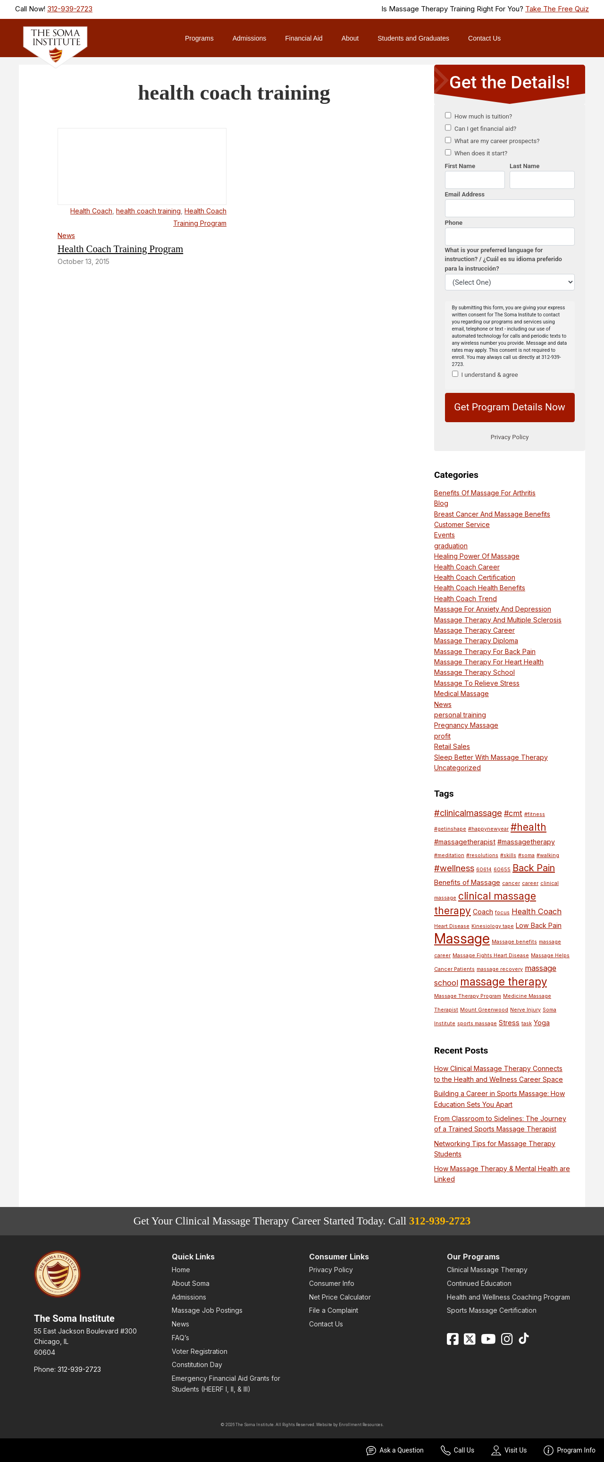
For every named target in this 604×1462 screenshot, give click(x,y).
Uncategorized (457, 768)
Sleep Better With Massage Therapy (491, 757)
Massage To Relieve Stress (477, 683)
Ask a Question (395, 1450)
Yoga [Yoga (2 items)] (542, 1023)
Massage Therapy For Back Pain (485, 651)
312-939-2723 (69, 9)
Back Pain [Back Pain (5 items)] (533, 868)
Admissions (250, 38)
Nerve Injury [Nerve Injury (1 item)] (525, 1010)
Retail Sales (452, 746)
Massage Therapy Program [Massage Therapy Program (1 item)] (467, 996)
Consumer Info (331, 1283)
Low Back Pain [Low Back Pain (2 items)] (539, 925)
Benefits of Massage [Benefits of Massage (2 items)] (467, 882)
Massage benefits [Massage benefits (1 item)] (514, 942)
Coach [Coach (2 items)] (483, 912)
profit (442, 736)
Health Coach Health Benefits (479, 588)
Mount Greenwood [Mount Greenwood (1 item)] (484, 1010)
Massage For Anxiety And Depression (492, 609)
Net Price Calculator (340, 1297)
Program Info (570, 1450)
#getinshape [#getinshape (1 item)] (450, 829)
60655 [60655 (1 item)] (502, 870)
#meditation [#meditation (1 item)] (449, 855)
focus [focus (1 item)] (502, 913)
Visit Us (509, 1450)
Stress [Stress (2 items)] (509, 1023)
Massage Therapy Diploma (476, 641)
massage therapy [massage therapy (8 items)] (503, 981)
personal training (460, 715)
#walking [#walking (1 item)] (548, 855)
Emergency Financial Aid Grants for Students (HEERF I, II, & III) (226, 1383)
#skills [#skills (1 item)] (508, 855)
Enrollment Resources (361, 1424)
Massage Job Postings (207, 1310)
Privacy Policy (331, 1270)
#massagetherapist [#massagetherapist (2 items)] (464, 842)
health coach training (148, 211)
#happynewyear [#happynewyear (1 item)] (488, 829)
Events (444, 535)
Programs (199, 38)
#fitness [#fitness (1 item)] (534, 814)
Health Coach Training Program (120, 248)
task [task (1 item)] (526, 1023)
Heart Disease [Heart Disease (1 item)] (452, 926)
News (66, 235)
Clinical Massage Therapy (487, 1270)
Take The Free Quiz (557, 9)
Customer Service (462, 524)
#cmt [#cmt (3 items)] (513, 813)
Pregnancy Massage (466, 725)
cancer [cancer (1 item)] (511, 883)
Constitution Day (197, 1364)
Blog (441, 503)
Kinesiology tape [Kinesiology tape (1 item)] (492, 926)
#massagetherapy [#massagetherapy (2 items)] (526, 842)
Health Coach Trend (465, 599)
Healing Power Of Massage (477, 556)
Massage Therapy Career (474, 630)
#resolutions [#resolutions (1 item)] (482, 855)
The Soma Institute (74, 1318)
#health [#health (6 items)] (528, 827)
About (350, 38)
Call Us (457, 1450)
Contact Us (484, 38)
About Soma (191, 1283)
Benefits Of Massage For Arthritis (485, 493)
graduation (451, 546)
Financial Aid (303, 38)
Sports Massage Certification (492, 1310)
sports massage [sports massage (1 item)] (477, 1023)
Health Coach (91, 211)
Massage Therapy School (474, 672)
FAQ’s (180, 1338)
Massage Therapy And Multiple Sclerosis (498, 620)
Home (181, 1270)
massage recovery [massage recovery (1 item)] (500, 969)
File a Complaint (333, 1310)
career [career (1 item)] (530, 883)
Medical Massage (461, 693)
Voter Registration (199, 1351)
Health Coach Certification (474, 577)
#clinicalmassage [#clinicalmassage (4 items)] (468, 813)
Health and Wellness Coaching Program (508, 1297)
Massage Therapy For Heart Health (489, 662)
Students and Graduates (413, 38)
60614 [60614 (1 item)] (484, 870)
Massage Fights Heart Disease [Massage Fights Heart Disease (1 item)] (491, 955)
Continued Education (479, 1283)
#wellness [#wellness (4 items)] (454, 868)
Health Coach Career (467, 567)
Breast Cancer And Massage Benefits (492, 514)
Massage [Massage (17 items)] (462, 938)
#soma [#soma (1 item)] (526, 855)
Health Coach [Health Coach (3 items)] (537, 911)
